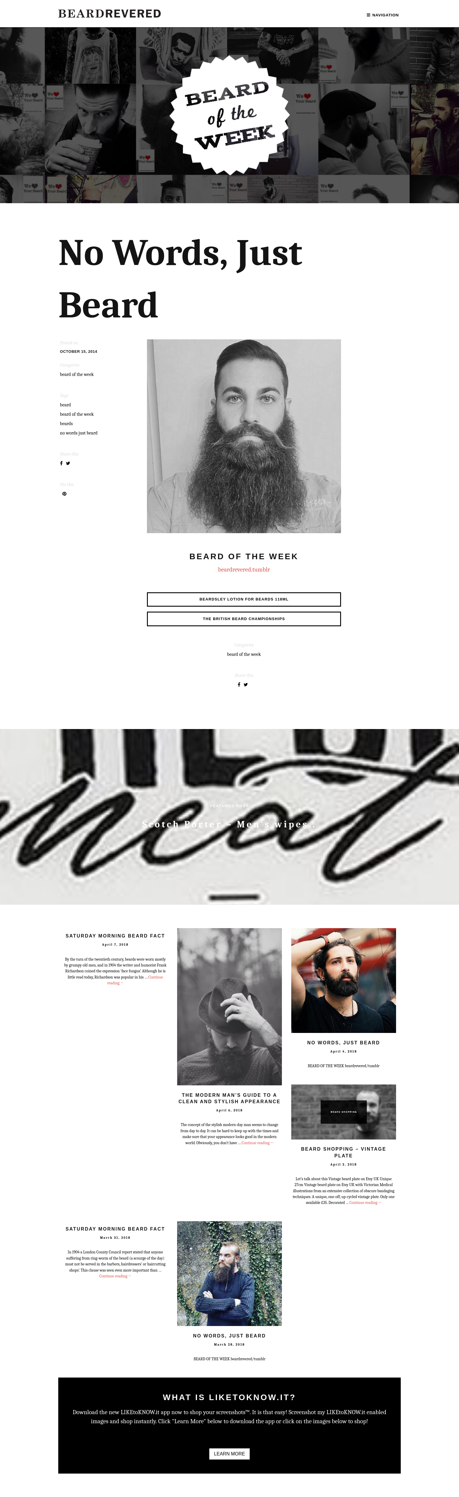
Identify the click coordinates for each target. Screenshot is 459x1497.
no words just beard (78, 433)
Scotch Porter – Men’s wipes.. (229, 824)
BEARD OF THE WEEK (77, 374)
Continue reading (257, 1143)
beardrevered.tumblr (244, 569)
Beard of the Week (77, 414)
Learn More (229, 1453)
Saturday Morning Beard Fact (115, 935)
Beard (65, 405)
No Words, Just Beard (343, 1042)
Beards (66, 423)
